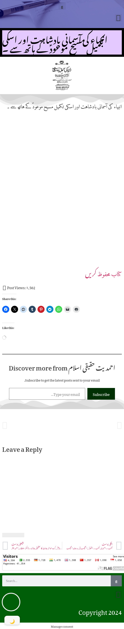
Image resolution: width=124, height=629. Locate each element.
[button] (62, 6)
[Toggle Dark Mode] (12, 620)
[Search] (116, 580)
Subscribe (101, 393)
